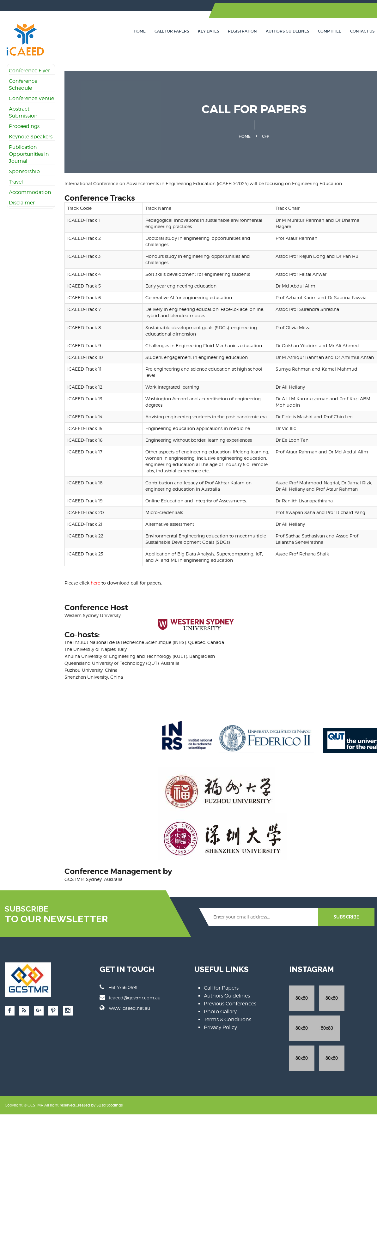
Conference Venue (31, 98)
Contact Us (362, 31)
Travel (16, 182)
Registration (242, 31)
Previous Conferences (230, 1004)
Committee (329, 31)
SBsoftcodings (109, 1075)
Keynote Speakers (30, 137)
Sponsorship (24, 171)
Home (140, 31)
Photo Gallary (220, 1012)
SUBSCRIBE (346, 916)
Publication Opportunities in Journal (29, 154)
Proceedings (24, 126)
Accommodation (30, 192)
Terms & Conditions (227, 1019)
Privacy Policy (220, 1027)
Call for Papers (172, 31)
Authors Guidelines (287, 31)
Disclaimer (22, 203)
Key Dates (208, 31)
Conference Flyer (29, 71)
